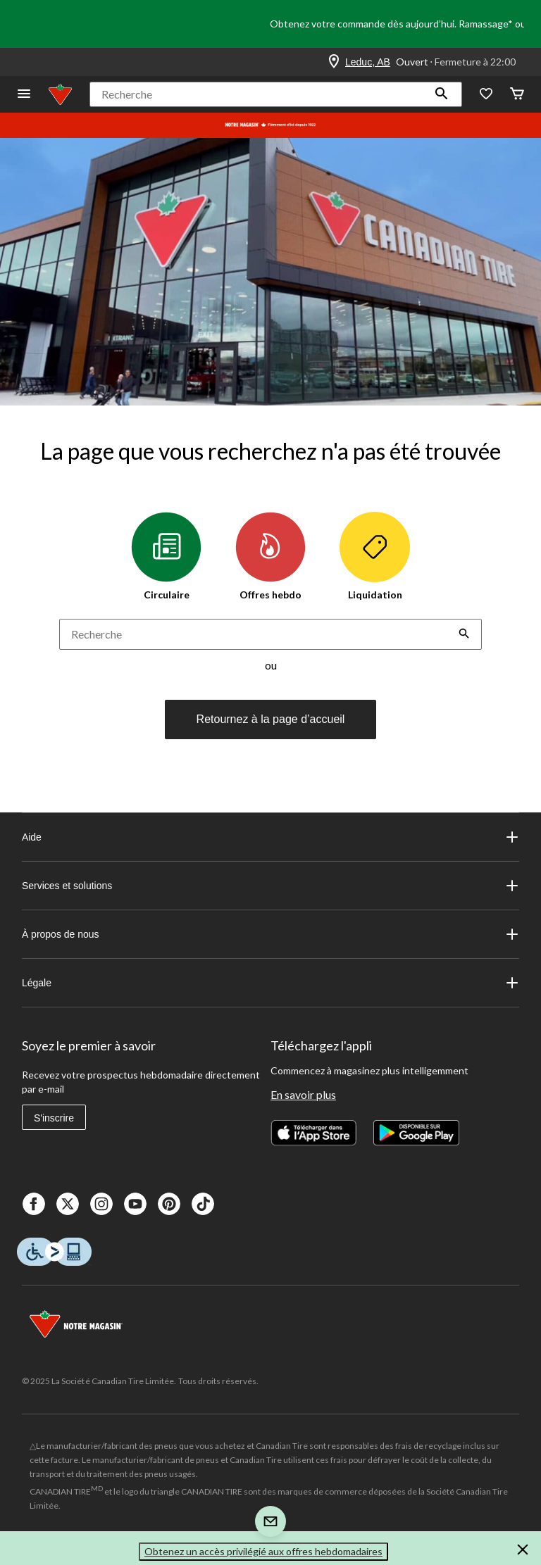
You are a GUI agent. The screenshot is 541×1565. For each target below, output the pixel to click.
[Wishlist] (486, 95)
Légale (270, 983)
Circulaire (166, 556)
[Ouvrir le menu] (24, 94)
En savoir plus (303, 1094)
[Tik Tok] (203, 1204)
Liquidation (375, 556)
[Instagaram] (101, 1204)
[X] (67, 1204)
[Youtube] (135, 1204)
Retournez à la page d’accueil (271, 719)
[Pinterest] (169, 1204)
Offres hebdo (270, 556)
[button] (441, 94)
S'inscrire (54, 1118)
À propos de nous (270, 934)
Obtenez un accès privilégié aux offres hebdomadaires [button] (263, 1551)
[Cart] (517, 95)
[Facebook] (34, 1204)
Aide (270, 837)
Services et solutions (270, 886)
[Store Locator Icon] (334, 62)
